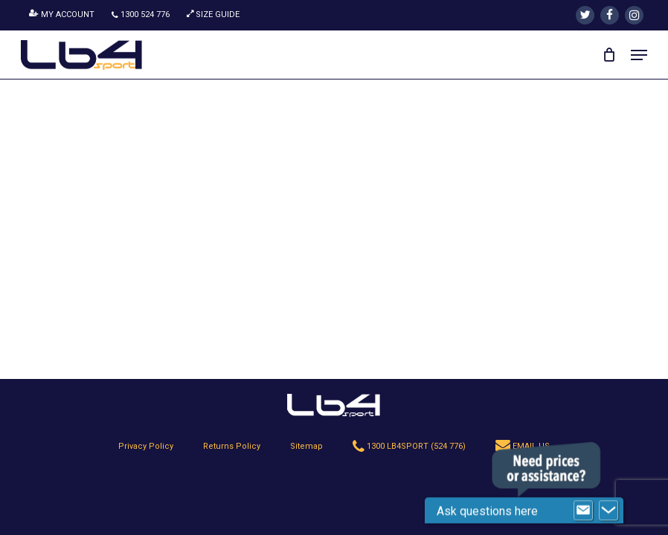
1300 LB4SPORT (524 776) (409, 446)
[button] (639, 55)
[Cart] (608, 55)
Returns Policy (231, 446)
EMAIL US (522, 446)
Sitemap (306, 446)
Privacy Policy (145, 446)
